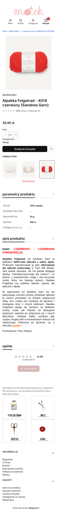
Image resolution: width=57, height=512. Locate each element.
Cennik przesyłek (11, 493)
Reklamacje (8, 500)
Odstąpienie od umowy (13, 496)
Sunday (16, 325)
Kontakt (6, 465)
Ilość (4, 129)
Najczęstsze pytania (12, 468)
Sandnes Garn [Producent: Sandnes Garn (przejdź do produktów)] (9, 94)
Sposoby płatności (11, 490)
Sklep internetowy (25, 508)
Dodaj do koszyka (24, 148)
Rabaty (6, 474)
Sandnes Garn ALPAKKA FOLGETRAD (38, 31)
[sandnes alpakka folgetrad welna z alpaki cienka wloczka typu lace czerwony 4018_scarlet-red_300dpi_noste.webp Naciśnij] (28, 63)
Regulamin (7, 459)
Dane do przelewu (11, 487)
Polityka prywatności (12, 471)
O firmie (6, 462)
